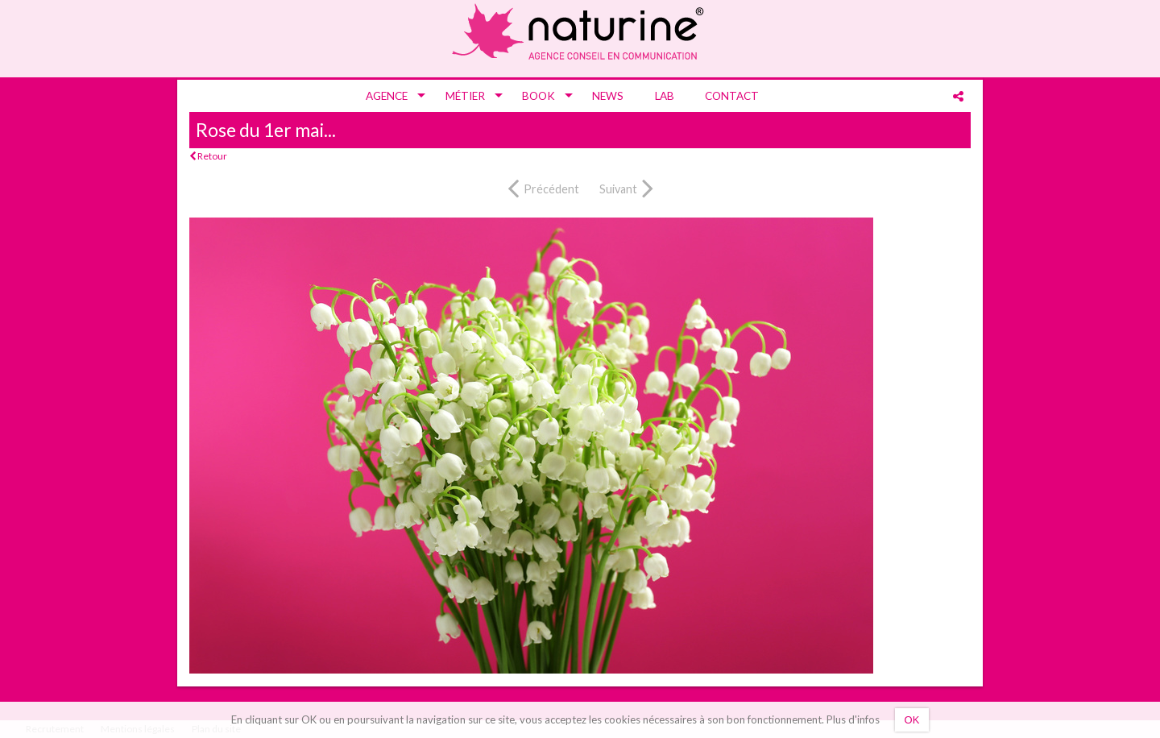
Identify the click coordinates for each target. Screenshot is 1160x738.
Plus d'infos (853, 719)
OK (912, 720)
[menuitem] (389, 96)
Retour (208, 156)
